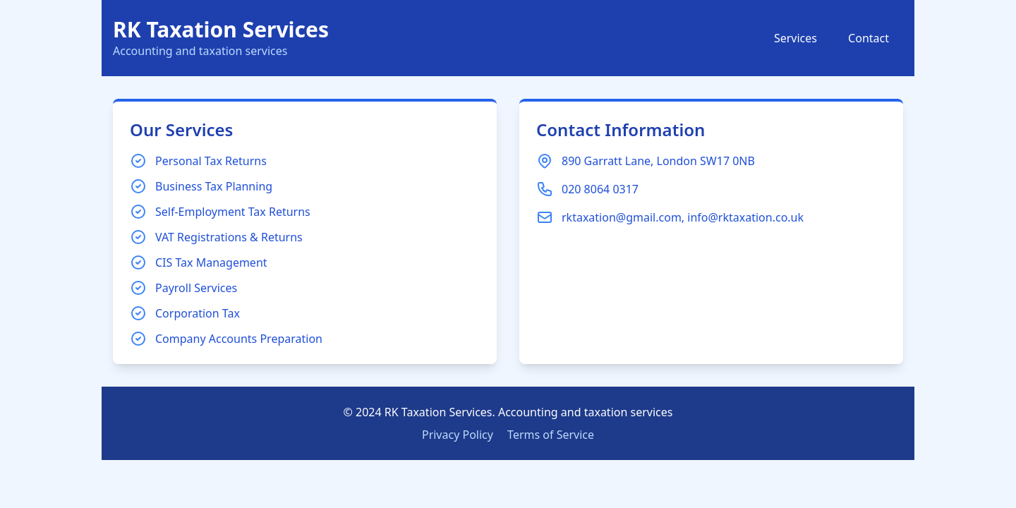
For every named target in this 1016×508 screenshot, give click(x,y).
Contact (868, 38)
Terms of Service (550, 434)
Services (795, 38)
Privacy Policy (457, 434)
